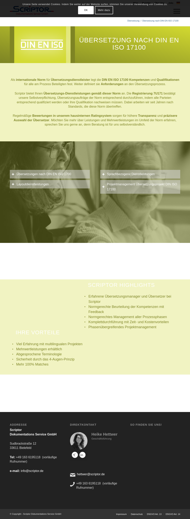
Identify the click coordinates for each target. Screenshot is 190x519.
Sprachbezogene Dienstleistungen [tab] (128, 174)
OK (86, 10)
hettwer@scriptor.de (91, 474)
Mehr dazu (104, 10)
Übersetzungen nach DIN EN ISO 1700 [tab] (41, 174)
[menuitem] (121, 514)
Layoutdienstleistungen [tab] (30, 184)
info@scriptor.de (32, 471)
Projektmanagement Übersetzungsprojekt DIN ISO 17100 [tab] (139, 187)
